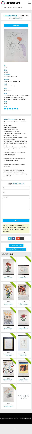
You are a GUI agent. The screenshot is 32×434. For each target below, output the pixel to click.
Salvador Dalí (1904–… (8, 354)
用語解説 (27, 418)
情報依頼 (16, 25)
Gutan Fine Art (19, 18)
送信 (16, 220)
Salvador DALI (10, 16)
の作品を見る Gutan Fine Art (16, 249)
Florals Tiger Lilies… (8, 277)
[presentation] (16, 214)
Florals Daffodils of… (8, 303)
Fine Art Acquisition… (8, 279)
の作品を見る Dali (16, 245)
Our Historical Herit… (23, 277)
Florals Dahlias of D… (23, 328)
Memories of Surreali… (24, 379)
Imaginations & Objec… (24, 303)
